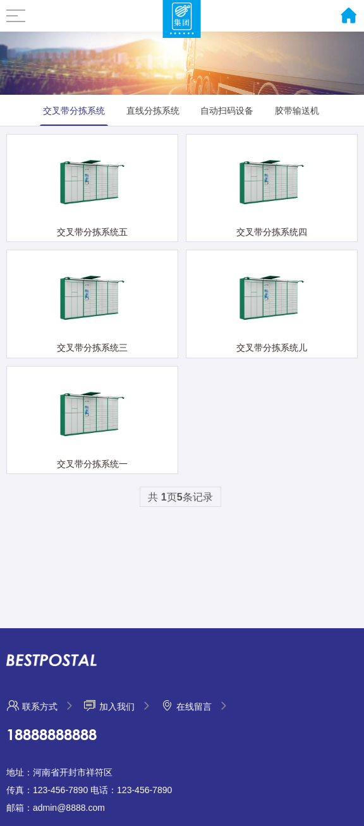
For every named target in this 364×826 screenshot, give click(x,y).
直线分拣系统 (152, 111)
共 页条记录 (180, 497)
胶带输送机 (297, 111)
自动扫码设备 (226, 111)
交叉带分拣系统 (74, 111)
